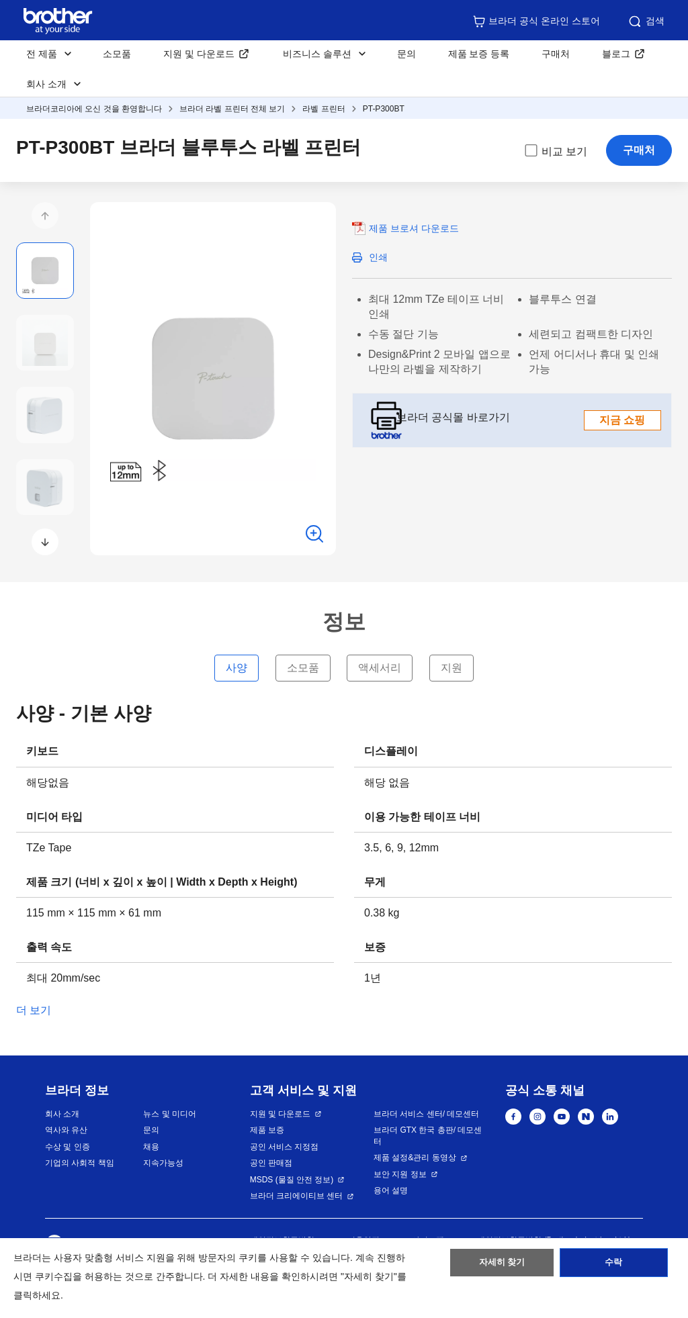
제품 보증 (267, 1130)
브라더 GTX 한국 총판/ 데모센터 (428, 1135)
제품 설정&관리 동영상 (415, 1157)
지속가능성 (163, 1163)
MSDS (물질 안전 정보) (292, 1179)
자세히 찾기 (502, 1266)
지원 (451, 667)
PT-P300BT (383, 108)
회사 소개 (62, 1114)
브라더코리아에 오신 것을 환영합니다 (94, 108)
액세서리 (379, 667)
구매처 (556, 53)
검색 (645, 21)
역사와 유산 (66, 1130)
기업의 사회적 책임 (79, 1163)
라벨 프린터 (323, 108)
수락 (613, 1266)
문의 (406, 53)
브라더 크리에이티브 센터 (296, 1196)
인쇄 (378, 257)
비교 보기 (555, 150)
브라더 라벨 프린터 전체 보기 (232, 108)
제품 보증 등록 (479, 53)
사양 (236, 667)
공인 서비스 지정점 (284, 1146)
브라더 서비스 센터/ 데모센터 (426, 1114)
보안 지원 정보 (400, 1174)
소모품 (117, 53)
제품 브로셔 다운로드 (414, 228)
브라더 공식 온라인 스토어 (536, 21)
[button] (45, 215)
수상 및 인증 (67, 1146)
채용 (151, 1146)
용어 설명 (391, 1190)
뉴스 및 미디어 (169, 1114)
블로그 (616, 53)
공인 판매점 (271, 1163)
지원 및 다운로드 (198, 53)
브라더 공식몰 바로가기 (528, 420)
